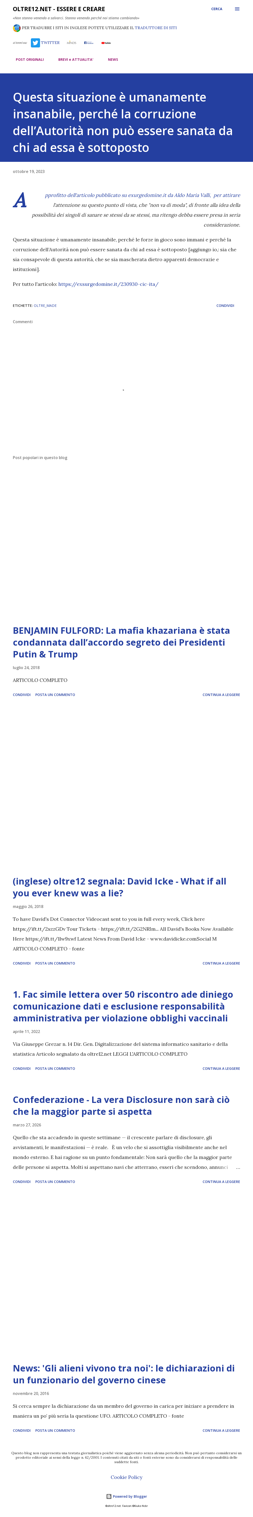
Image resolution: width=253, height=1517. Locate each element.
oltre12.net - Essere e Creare (59, 9)
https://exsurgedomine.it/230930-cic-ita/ (108, 284)
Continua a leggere (221, 694)
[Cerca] (216, 9)
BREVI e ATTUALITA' (72, 59)
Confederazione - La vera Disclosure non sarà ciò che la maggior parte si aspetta (121, 1105)
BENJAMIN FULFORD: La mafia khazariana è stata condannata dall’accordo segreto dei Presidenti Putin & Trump (121, 642)
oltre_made (45, 305)
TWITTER (45, 42)
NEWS (110, 59)
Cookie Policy (127, 1477)
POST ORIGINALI (27, 59)
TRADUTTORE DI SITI (156, 27)
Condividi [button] (225, 305)
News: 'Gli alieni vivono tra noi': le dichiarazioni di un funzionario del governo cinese (124, 1374)
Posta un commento (55, 694)
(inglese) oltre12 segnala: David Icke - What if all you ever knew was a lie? (119, 887)
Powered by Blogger (126, 1496)
